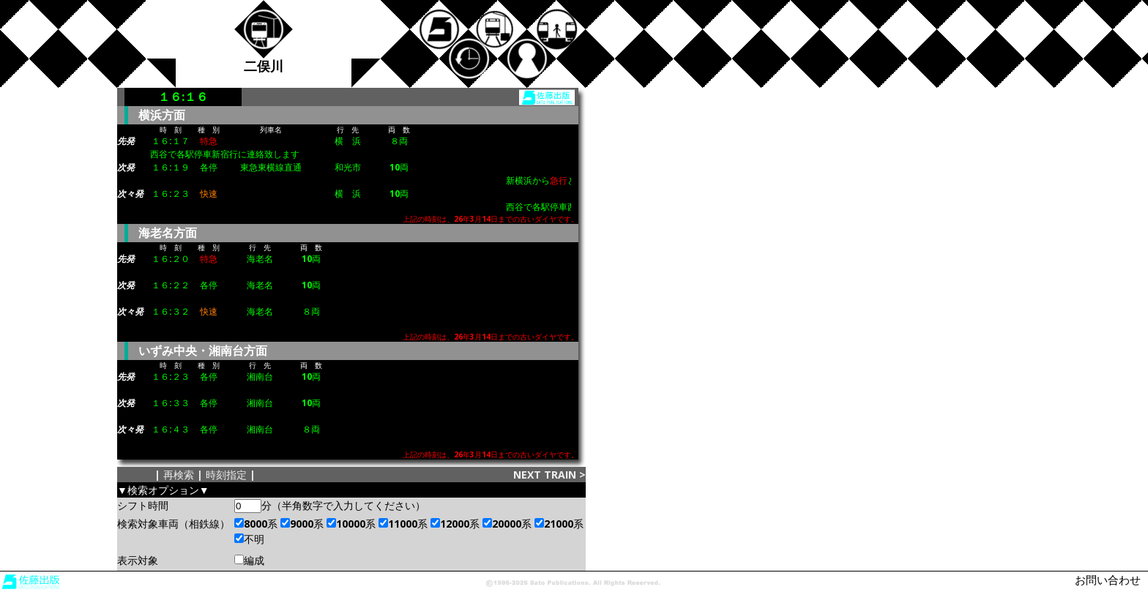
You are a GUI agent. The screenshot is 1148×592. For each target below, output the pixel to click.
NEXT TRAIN (544, 475)
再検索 (178, 475)
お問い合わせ (1108, 579)
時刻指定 (226, 475)
